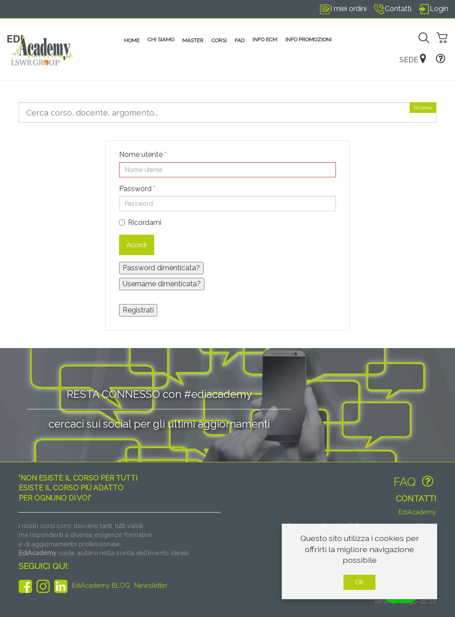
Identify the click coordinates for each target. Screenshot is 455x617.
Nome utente (143, 154)
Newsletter (151, 585)
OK (359, 582)
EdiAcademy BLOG (101, 585)
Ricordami (140, 222)
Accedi (137, 244)
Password (137, 188)
